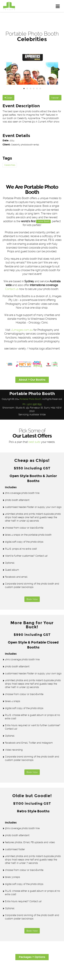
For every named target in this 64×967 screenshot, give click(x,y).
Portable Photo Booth (30, 399)
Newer (55, 97)
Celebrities (9, 165)
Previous (7, 69)
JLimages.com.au (22, 330)
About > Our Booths (32, 379)
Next (56, 69)
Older (8, 97)
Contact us (11, 289)
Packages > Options (32, 957)
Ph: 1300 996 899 (32, 404)
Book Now (32, 599)
